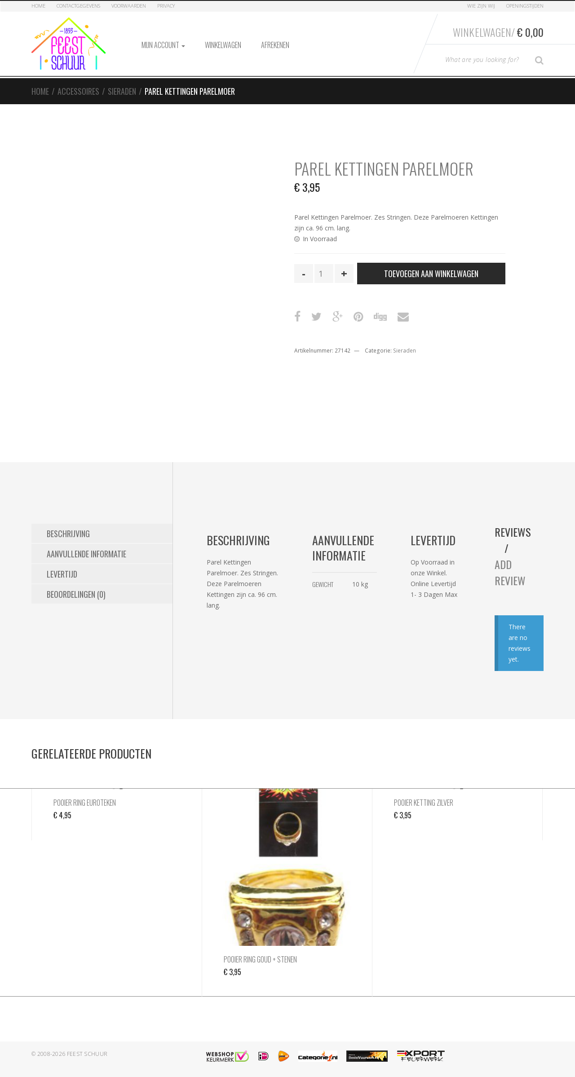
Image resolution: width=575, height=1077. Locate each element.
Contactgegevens (78, 5)
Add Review (510, 572)
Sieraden (122, 91)
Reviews (513, 532)
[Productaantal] (323, 273)
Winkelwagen (223, 45)
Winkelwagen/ (498, 31)
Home (38, 5)
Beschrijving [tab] (68, 533)
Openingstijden (525, 5)
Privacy (166, 5)
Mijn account (163, 45)
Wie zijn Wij (481, 5)
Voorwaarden (128, 5)
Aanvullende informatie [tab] (86, 554)
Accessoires (78, 91)
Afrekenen (275, 45)
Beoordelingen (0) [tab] (76, 594)
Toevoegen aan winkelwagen (431, 273)
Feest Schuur (87, 1054)
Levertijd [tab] (62, 574)
